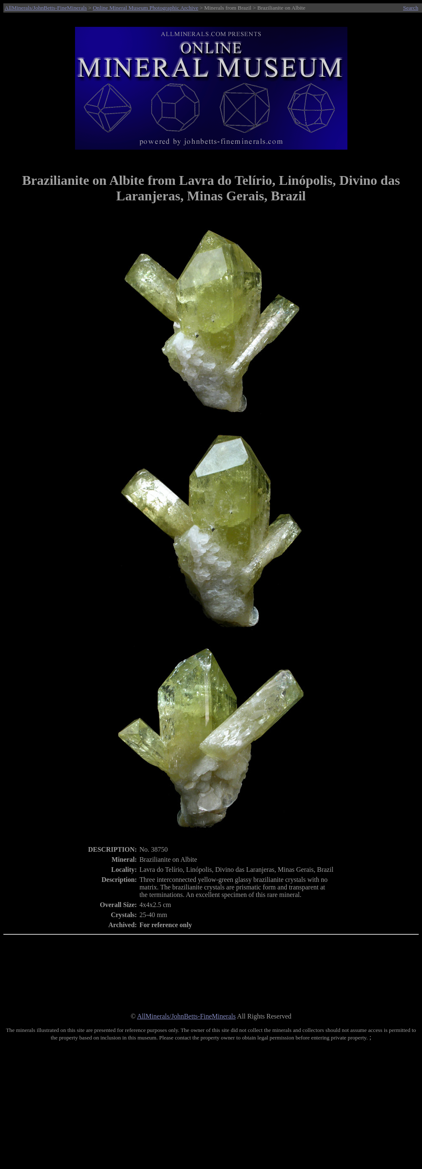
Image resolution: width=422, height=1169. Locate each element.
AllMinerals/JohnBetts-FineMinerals (46, 8)
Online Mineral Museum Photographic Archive (145, 8)
